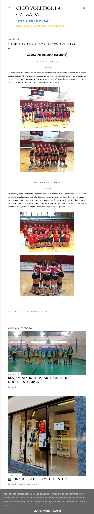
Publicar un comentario (27, 484)
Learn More (42, 510)
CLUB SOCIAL (40, 26)
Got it (57, 510)
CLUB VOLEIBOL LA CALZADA (38, 11)
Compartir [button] (12, 311)
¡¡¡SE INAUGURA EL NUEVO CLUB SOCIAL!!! (40, 479)
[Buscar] (84, 7)
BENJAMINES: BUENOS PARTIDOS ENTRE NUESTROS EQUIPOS (38, 380)
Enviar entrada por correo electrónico (32, 311)
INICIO (19, 26)
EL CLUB (28, 26)
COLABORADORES (56, 26)
